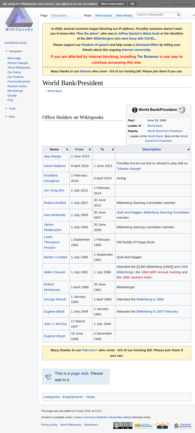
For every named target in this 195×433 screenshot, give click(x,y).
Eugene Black (54, 311)
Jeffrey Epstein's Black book (139, 33)
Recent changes (17, 63)
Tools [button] (12, 108)
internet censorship (136, 50)
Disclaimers (91, 424)
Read (87, 15)
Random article (17, 86)
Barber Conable (55, 257)
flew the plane (87, 33)
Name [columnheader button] (54, 149)
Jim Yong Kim (54, 190)
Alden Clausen (55, 272)
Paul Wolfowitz (55, 215)
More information (112, 3)
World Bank (55, 91)
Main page (14, 58)
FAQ (10, 100)
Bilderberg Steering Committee (166, 212)
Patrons (85, 71)
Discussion (59, 15)
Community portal (18, 81)
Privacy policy (49, 424)
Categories (52, 397)
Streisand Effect (147, 45)
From (79, 149)
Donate (12, 95)
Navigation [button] (15, 51)
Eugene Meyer (55, 336)
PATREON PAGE (16, 43)
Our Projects (15, 76)
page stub (79, 373)
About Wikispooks (18, 67)
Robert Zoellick (55, 203)
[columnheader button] (81, 149)
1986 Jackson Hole (136, 277)
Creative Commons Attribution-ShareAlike (97, 417)
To (102, 149)
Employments (72, 397)
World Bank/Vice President (164, 131)
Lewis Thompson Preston (52, 242)
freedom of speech (95, 45)
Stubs (90, 397)
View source (103, 15)
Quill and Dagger (129, 212)
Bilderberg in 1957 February (157, 311)
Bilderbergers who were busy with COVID (124, 38)
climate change (129, 168)
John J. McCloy (55, 324)
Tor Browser (147, 57)
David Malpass (55, 166)
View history (124, 15)
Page (44, 15)
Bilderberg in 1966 (150, 299)
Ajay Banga (52, 156)
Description (151, 149)
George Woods (55, 299)
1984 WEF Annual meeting (161, 272)
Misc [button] (12, 116)
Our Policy (14, 72)
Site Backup (15, 90)
